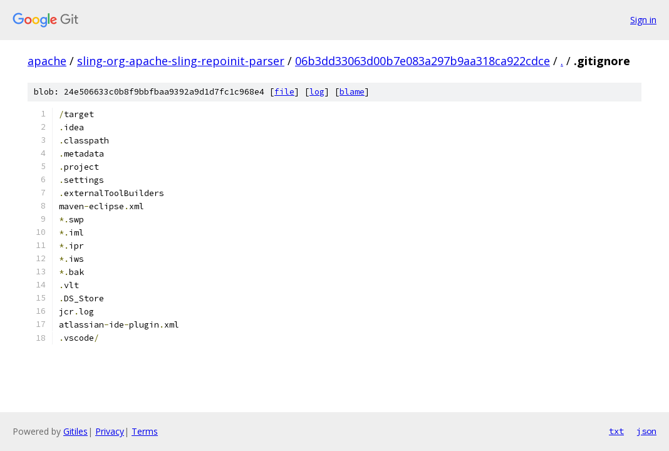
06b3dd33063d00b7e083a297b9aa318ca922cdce (422, 60)
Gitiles (75, 431)
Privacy (109, 431)
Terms (145, 431)
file (284, 91)
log (316, 91)
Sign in (643, 20)
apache (47, 60)
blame (352, 91)
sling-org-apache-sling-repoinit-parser (180, 60)
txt (616, 431)
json (646, 431)
